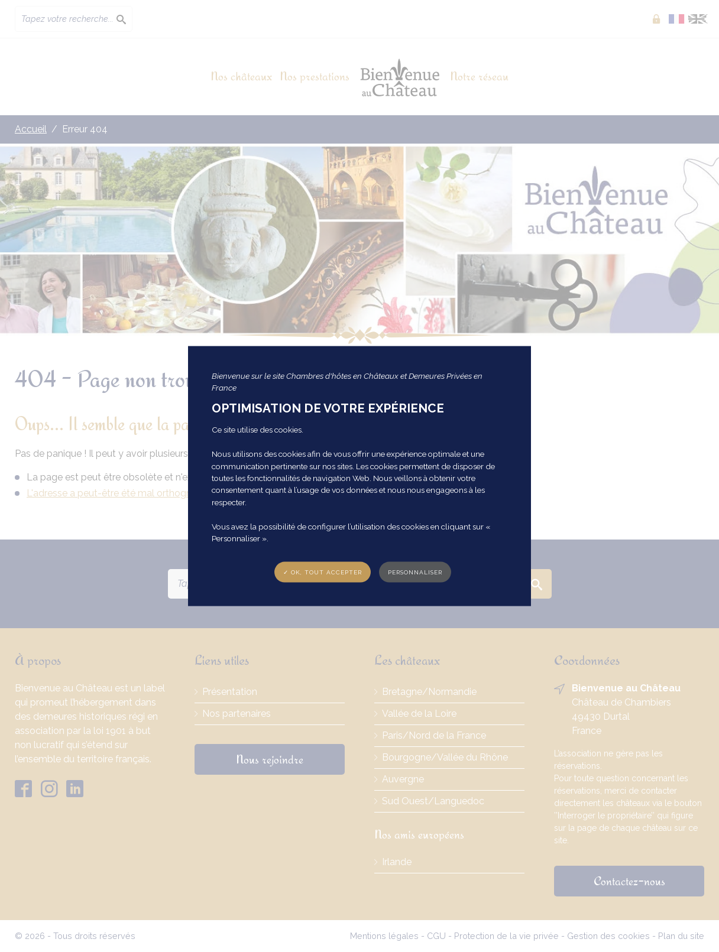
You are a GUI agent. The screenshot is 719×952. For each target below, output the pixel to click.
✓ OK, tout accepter (322, 572)
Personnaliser (415, 572)
